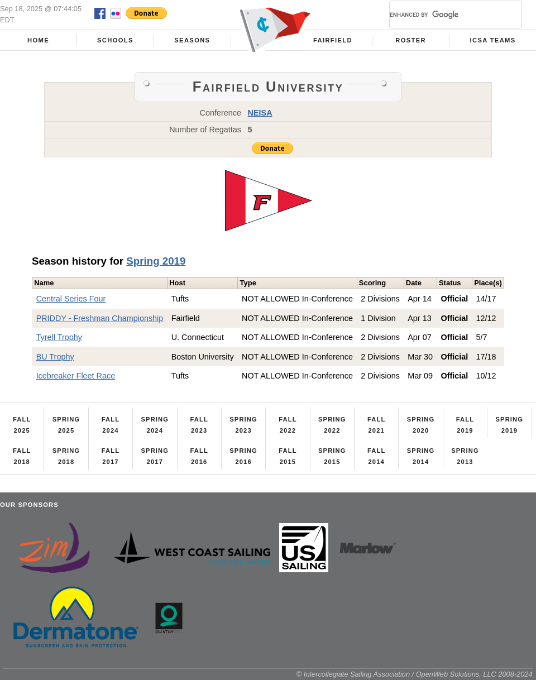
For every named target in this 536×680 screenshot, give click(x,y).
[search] (442, 14)
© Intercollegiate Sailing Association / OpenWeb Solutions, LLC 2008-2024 (414, 674)
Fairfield (332, 40)
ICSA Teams (493, 40)
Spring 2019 (155, 261)
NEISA (260, 112)
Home (38, 40)
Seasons (192, 40)
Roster (410, 40)
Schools (115, 40)
